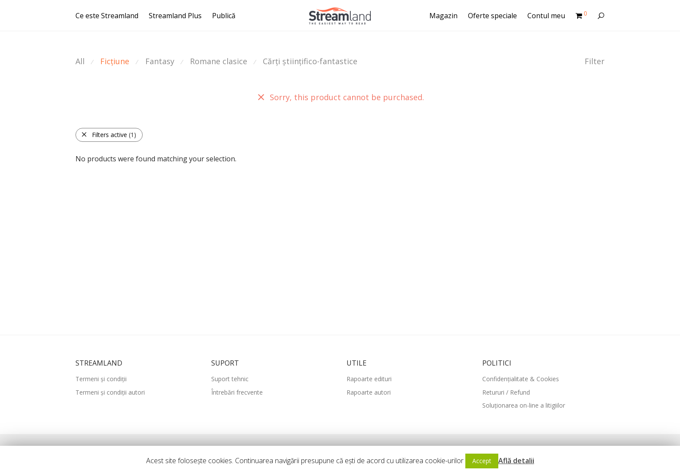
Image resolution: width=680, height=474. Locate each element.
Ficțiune (114, 61)
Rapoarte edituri (369, 379)
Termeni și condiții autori (110, 392)
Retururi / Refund (506, 392)
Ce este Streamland (106, 15)
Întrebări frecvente (237, 392)
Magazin (443, 15)
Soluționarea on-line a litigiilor (523, 405)
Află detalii (516, 460)
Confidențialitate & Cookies (520, 379)
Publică (223, 15)
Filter (595, 61)
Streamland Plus (175, 15)
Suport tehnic (229, 379)
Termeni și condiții (101, 379)
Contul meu (546, 15)
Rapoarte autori (369, 392)
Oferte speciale (492, 15)
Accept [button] (481, 461)
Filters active (108, 135)
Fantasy (159, 61)
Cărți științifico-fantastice (310, 61)
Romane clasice (218, 61)
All (80, 61)
